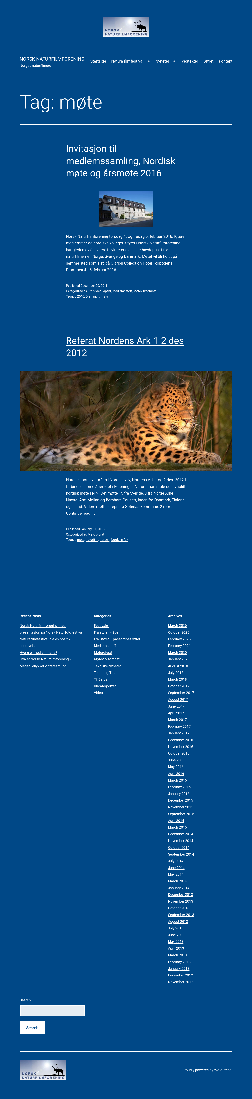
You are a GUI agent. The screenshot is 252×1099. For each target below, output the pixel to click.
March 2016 (177, 780)
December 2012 (180, 975)
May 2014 (175, 874)
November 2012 (180, 982)
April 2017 (176, 713)
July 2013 (175, 928)
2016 (80, 296)
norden (105, 540)
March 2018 (177, 679)
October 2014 (178, 847)
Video (98, 693)
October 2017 (178, 686)
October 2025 (178, 632)
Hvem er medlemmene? (38, 652)
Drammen (92, 296)
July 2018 (175, 673)
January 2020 (178, 659)
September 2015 (181, 814)
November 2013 (180, 901)
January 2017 (178, 733)
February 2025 (179, 639)
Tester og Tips (105, 673)
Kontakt (225, 61)
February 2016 (179, 787)
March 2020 (177, 652)
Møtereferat (96, 534)
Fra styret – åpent (108, 632)
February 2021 (179, 646)
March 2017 (177, 720)
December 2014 (180, 834)
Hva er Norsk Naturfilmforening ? (45, 659)
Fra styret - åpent (99, 291)
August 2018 (178, 666)
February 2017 (179, 726)
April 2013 (176, 948)
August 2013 (178, 921)
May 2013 (175, 941)
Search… (26, 1000)
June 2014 (176, 868)
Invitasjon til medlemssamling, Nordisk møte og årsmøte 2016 (120, 161)
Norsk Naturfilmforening (52, 59)
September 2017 (181, 693)
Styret (208, 61)
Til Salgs (100, 679)
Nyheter (162, 61)
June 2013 (176, 935)
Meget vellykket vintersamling (43, 666)
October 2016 (178, 753)
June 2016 (176, 760)
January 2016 (178, 794)
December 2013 (180, 894)
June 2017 (176, 706)
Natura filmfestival (127, 61)
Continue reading (81, 513)
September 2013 (181, 915)
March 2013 (177, 955)
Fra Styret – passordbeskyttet (117, 639)
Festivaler (101, 625)
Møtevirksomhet (145, 291)
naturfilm (92, 540)
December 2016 (180, 740)
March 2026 (177, 625)
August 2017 (178, 699)
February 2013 (179, 962)
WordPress (222, 1070)
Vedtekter (189, 61)
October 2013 (178, 908)
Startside (98, 61)
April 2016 (176, 774)
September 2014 (181, 854)
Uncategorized (105, 686)
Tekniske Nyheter (107, 666)
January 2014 (178, 888)
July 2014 (175, 861)
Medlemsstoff (122, 291)
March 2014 (177, 881)
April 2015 (176, 821)
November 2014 (180, 841)
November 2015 (180, 807)
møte (104, 296)
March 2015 (177, 827)
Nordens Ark (119, 540)
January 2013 (178, 968)
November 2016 (180, 747)
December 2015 (180, 800)
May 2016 (175, 767)
